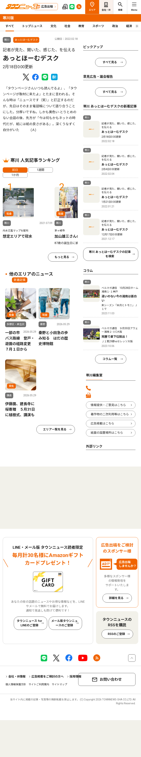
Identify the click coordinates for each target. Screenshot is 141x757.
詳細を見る (116, 598)
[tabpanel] (27, 213)
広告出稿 (47, 6)
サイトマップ (59, 684)
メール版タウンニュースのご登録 (64, 623)
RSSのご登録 (116, 634)
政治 (115, 26)
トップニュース (32, 26)
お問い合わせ (111, 679)
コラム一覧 (109, 359)
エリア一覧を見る (54, 429)
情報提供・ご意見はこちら (108, 405)
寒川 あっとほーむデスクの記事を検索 (110, 254)
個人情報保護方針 (16, 684)
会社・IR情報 (17, 676)
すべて (10, 26)
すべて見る (110, 62)
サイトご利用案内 (39, 684)
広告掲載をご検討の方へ (47, 676)
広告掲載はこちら (102, 423)
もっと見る (62, 257)
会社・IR (106, 10)
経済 (129, 26)
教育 (81, 26)
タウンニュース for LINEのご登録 (29, 623)
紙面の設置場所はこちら (107, 432)
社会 (67, 26)
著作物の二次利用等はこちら (110, 414)
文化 (53, 26)
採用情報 (75, 676)
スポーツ (98, 26)
